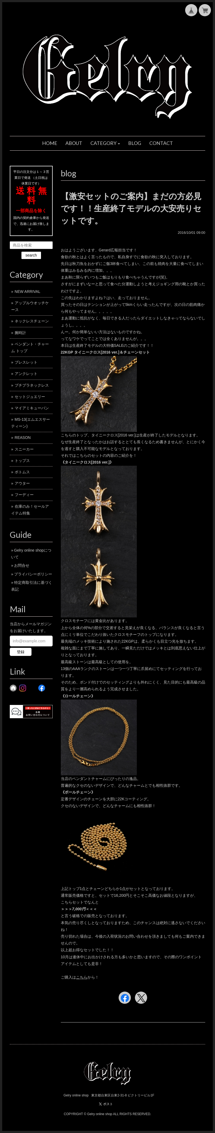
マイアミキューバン (32, 408)
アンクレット (26, 373)
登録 (20, 652)
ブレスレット (26, 362)
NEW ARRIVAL (27, 291)
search (31, 255)
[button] (105, 143)
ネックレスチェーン (32, 321)
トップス (22, 460)
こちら (81, 977)
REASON (23, 437)
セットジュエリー (30, 396)
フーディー (24, 495)
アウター (22, 483)
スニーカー (24, 449)
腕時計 (20, 333)
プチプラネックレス (32, 385)
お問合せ (21, 565)
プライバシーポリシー (33, 574)
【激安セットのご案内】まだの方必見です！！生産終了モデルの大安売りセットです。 (131, 208)
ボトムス (22, 472)
